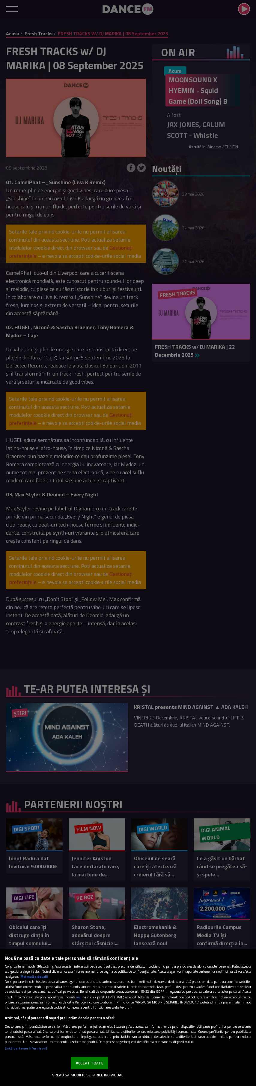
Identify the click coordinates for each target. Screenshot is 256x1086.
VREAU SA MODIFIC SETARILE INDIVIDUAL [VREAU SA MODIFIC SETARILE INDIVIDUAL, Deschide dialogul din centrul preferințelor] (88, 1075)
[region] (128, 1017)
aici (79, 997)
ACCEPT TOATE (89, 1063)
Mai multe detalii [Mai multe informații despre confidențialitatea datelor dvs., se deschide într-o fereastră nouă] (34, 976)
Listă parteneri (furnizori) (26, 1048)
